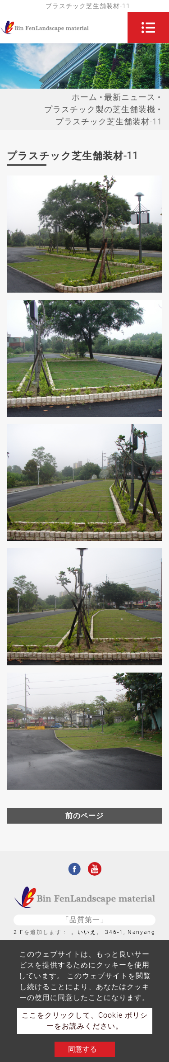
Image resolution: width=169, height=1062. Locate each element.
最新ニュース (129, 97)
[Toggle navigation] (148, 27)
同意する (82, 1049)
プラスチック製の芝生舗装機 (99, 109)
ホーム (84, 97)
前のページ (84, 815)
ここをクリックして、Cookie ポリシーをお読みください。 (85, 1020)
